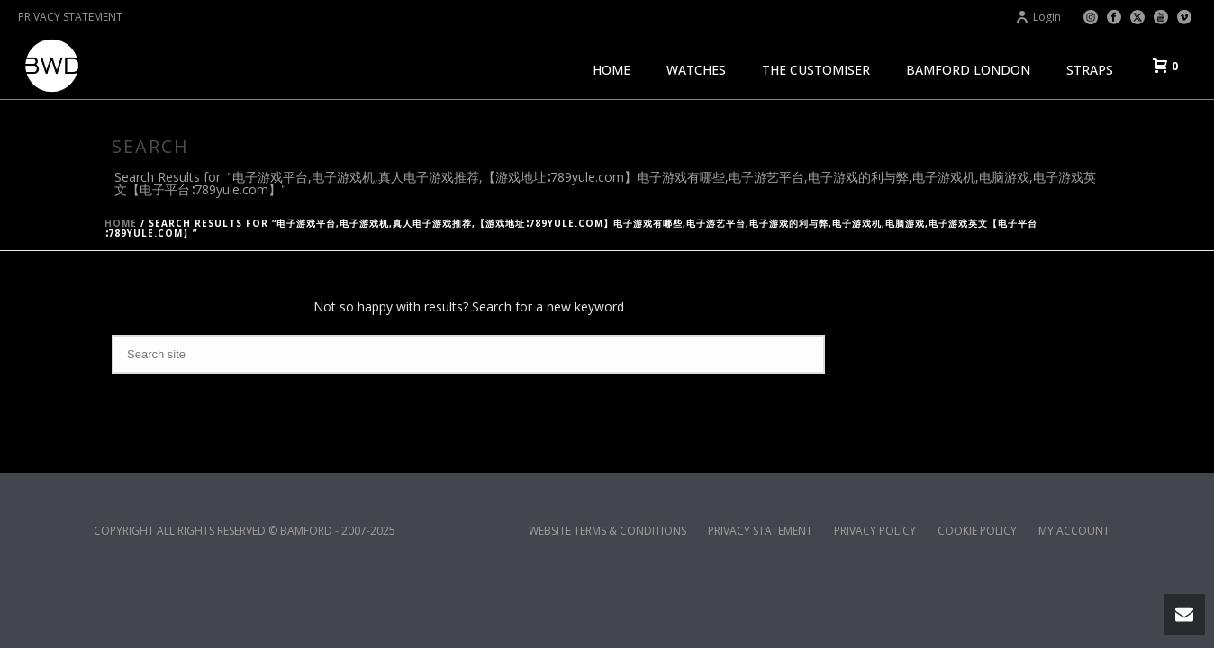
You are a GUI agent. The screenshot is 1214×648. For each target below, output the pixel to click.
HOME (611, 69)
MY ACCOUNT (1074, 531)
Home (120, 223)
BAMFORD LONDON (968, 69)
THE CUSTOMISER (816, 69)
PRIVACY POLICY (875, 531)
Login (1038, 16)
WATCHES (696, 69)
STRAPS (1089, 69)
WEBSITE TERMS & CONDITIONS (607, 531)
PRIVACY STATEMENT (70, 16)
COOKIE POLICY (977, 531)
